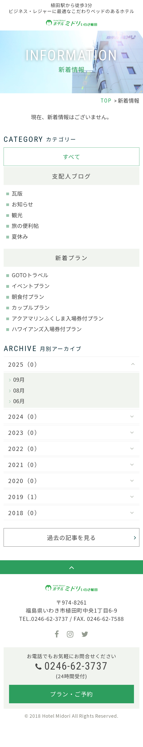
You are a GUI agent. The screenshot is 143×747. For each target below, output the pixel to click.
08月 (19, 390)
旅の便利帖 (25, 225)
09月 (19, 379)
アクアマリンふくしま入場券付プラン (58, 318)
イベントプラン (31, 286)
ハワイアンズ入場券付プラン (47, 329)
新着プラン (71, 257)
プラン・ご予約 (71, 694)
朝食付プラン (28, 296)
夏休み (20, 236)
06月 (19, 401)
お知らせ (22, 204)
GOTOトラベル (30, 275)
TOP (106, 100)
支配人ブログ (71, 176)
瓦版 (17, 193)
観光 (17, 215)
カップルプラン (31, 307)
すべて (71, 156)
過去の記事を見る (71, 537)
